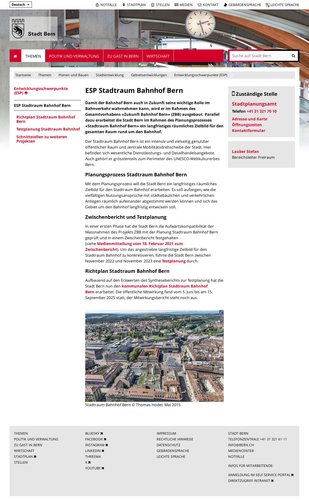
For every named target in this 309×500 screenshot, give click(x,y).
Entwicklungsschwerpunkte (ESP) (200, 75)
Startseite (23, 75)
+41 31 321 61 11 (273, 439)
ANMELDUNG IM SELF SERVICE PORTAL (259, 475)
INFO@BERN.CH (241, 445)
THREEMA (93, 456)
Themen (44, 75)
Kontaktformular (248, 130)
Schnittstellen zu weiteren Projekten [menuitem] (41, 139)
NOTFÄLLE (236, 456)
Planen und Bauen (74, 75)
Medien (186, 4)
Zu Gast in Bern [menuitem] (123, 56)
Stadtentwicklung (110, 75)
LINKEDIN (93, 450)
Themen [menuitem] (33, 56)
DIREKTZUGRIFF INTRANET (249, 480)
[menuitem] (47, 90)
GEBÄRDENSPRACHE (173, 450)
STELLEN (21, 462)
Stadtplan (136, 4)
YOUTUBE (93, 468)
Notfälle (108, 4)
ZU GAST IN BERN (28, 445)
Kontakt (210, 4)
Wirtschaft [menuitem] (158, 56)
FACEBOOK (94, 439)
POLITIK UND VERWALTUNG (36, 439)
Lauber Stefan (245, 151)
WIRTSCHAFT (24, 450)
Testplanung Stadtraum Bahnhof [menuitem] (48, 129)
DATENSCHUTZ (168, 445)
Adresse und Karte (249, 119)
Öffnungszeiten (247, 124)
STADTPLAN (23, 456)
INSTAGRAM (95, 445)
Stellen (163, 4)
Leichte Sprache (285, 4)
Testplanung (174, 261)
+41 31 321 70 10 (262, 111)
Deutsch (18, 4)
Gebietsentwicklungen (149, 75)
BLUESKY (92, 433)
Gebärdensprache (245, 4)
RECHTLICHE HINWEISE (175, 439)
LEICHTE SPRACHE (171, 456)
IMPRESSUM (166, 433)
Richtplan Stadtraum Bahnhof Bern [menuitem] (45, 119)
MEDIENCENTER (241, 450)
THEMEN (21, 433)
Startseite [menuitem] (15, 55)
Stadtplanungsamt (254, 104)
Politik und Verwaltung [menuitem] (74, 56)
